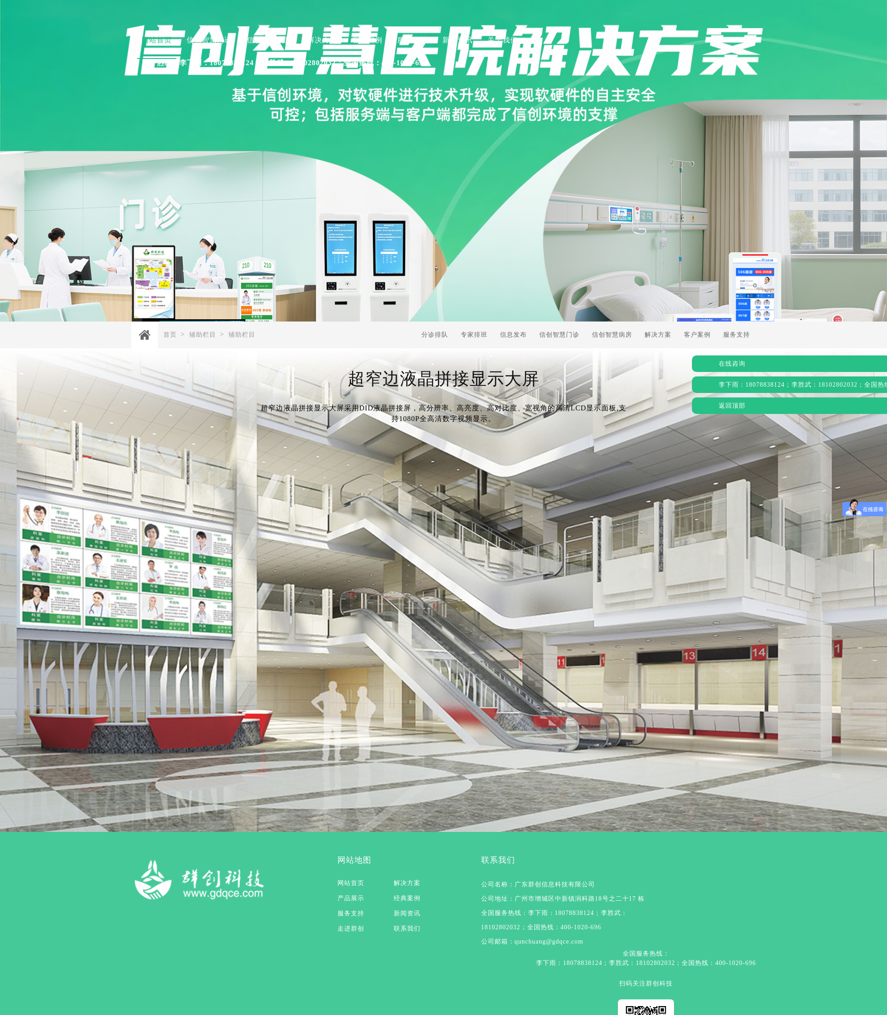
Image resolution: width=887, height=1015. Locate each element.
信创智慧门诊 (209, 40)
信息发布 (513, 334)
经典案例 (407, 898)
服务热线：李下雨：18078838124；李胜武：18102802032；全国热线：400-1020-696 (285, 63)
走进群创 (350, 928)
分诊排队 (434, 334)
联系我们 (407, 928)
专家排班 (474, 334)
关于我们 (502, 40)
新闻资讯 (457, 40)
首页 (170, 334)
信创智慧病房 (269, 40)
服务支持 (412, 40)
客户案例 (367, 40)
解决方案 (322, 40)
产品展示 (350, 898)
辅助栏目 (202, 334)
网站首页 (157, 40)
